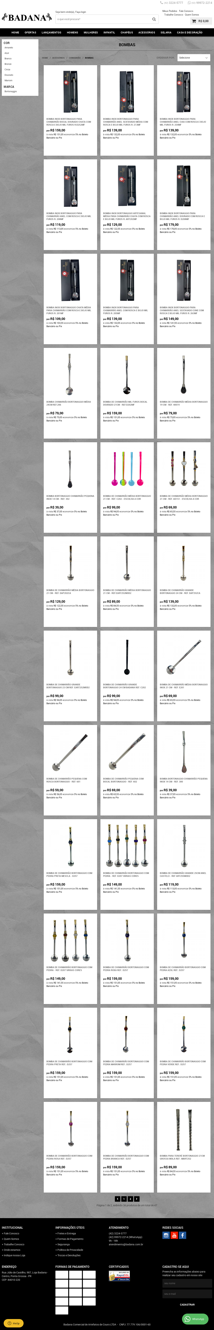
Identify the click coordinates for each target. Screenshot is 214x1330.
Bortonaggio (11, 91)
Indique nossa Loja (14, 1255)
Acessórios (146, 32)
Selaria (166, 32)
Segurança (63, 1244)
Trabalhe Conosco (173, 14)
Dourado (9, 74)
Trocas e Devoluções (68, 1255)
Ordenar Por (165, 57)
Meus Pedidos (169, 11)
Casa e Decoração (190, 32)
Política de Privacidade (70, 1250)
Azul (7, 52)
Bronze (8, 63)
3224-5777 (173, 3)
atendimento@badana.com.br (126, 1244)
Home (15, 32)
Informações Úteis (70, 1228)
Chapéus (127, 32)
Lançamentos (51, 32)
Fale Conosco (186, 11)
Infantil (109, 32)
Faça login (80, 12)
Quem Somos (192, 14)
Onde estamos (12, 1250)
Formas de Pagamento (70, 1239)
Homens (72, 32)
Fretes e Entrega (66, 1233)
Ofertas (30, 32)
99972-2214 (202, 3)
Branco (8, 58)
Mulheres (91, 32)
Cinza (7, 69)
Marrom (8, 80)
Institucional (12, 1228)
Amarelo (9, 47)
